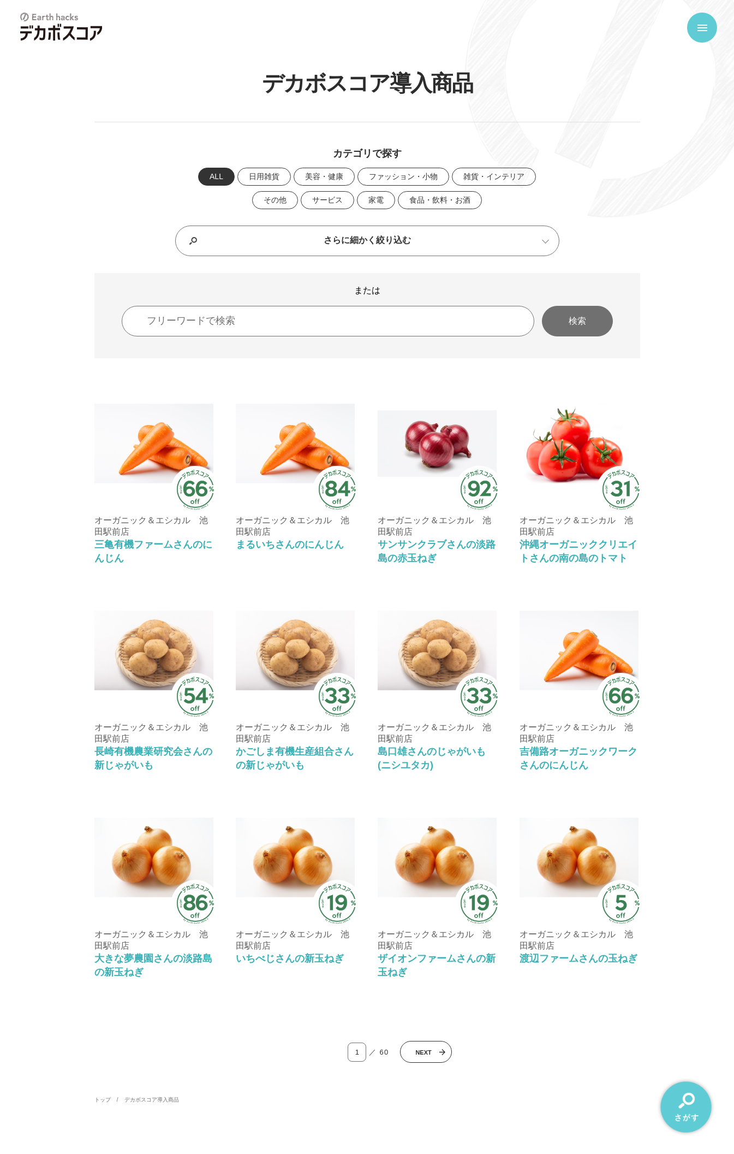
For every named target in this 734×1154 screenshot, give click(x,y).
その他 (275, 200)
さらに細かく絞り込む (367, 240)
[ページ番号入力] (357, 1052)
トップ (102, 1100)
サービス (327, 200)
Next (423, 1052)
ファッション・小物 (403, 176)
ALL (216, 176)
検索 (577, 321)
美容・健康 (324, 176)
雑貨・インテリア (493, 176)
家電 (376, 200)
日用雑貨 (264, 176)
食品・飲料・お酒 (439, 200)
